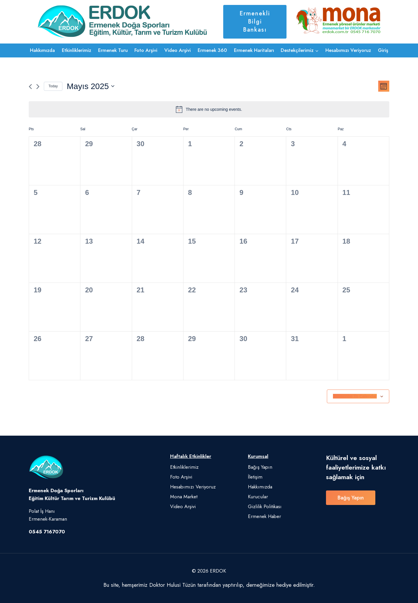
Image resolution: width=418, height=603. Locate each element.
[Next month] (37, 86)
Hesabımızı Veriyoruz (348, 50)
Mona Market (183, 496)
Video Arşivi (177, 50)
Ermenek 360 (212, 50)
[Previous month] (30, 86)
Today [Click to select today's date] (53, 86)
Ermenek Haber (264, 516)
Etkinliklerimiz (76, 50)
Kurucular (258, 496)
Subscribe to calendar (355, 396)
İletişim (255, 476)
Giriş (383, 50)
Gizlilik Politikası (265, 506)
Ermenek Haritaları (254, 50)
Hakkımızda (42, 50)
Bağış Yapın (260, 466)
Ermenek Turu (113, 50)
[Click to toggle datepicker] (90, 86)
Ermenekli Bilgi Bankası (254, 21)
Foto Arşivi (145, 50)
